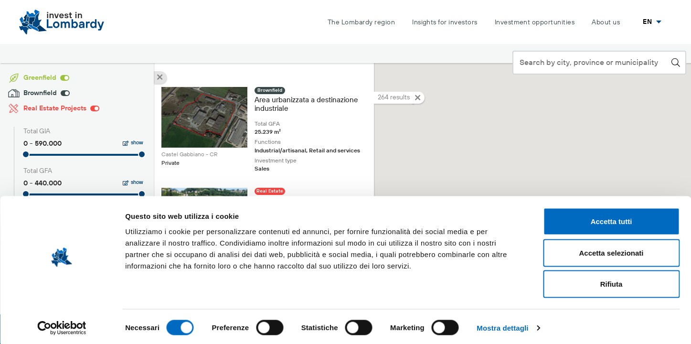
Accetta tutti (611, 219)
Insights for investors (445, 22)
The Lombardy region (361, 22)
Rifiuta (611, 281)
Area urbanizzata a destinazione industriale (306, 104)
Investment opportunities (535, 22)
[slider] (26, 154)
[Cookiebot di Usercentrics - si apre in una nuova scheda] (62, 325)
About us (606, 22)
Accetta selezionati (611, 250)
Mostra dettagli (502, 325)
